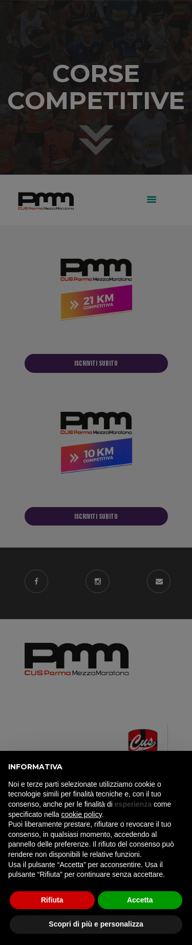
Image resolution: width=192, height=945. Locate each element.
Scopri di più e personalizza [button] (96, 924)
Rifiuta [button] (52, 900)
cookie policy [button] (81, 814)
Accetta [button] (140, 900)
